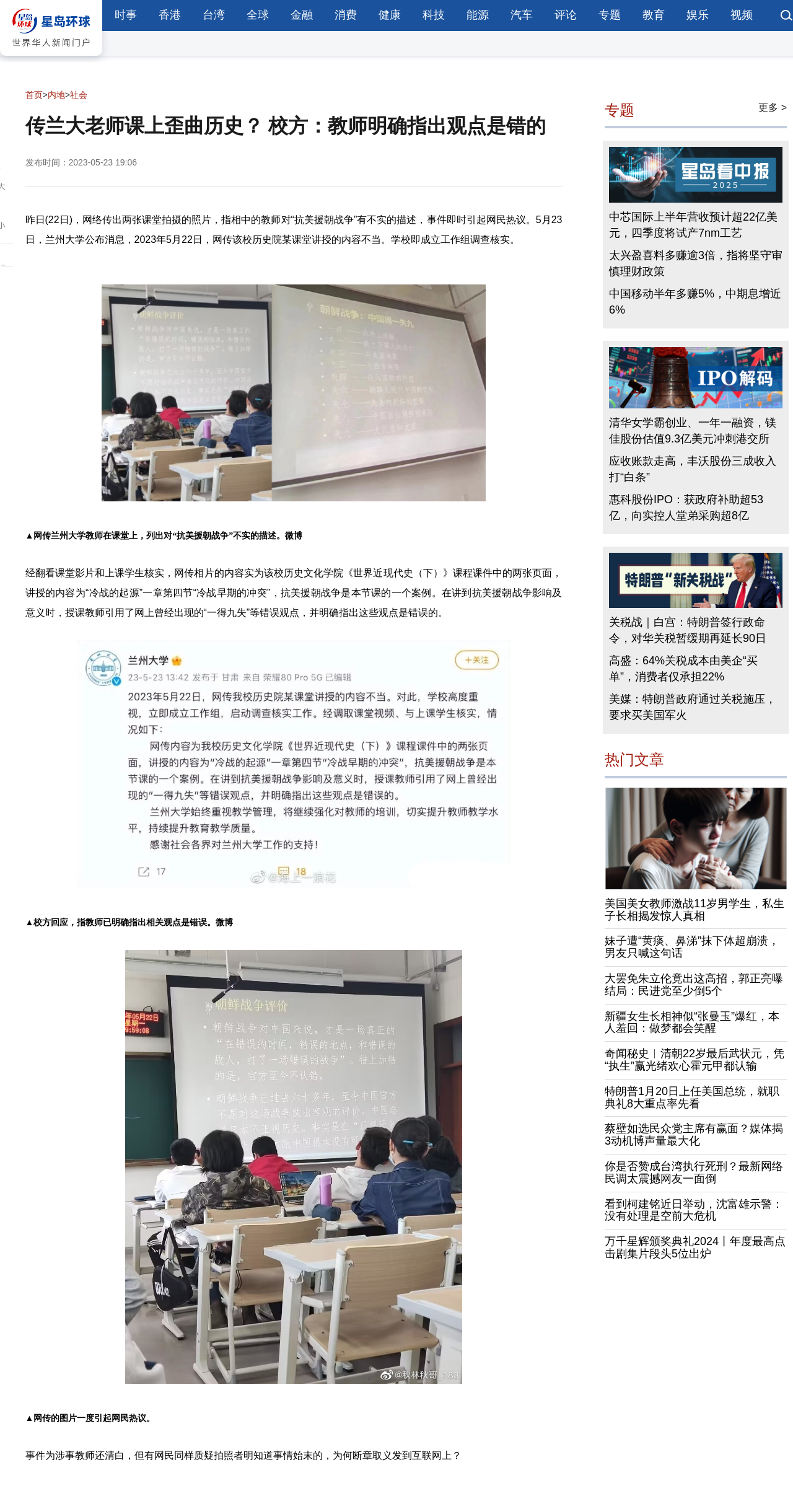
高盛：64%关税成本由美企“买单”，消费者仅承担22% (683, 668)
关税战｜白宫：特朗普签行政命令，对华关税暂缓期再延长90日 (687, 630)
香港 (170, 15)
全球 (258, 15)
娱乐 (697, 15)
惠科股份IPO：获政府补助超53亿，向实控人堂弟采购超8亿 (686, 507)
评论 (565, 15)
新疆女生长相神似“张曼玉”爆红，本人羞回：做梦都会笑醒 (692, 1022)
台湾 (214, 15)
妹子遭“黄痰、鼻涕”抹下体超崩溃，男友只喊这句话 (692, 947)
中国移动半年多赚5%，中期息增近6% (695, 302)
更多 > (772, 107)
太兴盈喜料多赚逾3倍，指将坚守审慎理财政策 (695, 263)
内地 (56, 95)
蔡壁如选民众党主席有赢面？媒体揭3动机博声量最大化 (694, 1134)
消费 (346, 15)
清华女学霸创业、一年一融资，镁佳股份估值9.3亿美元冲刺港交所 (692, 430)
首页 (34, 95)
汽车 (521, 15)
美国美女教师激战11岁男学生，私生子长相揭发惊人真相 (694, 909)
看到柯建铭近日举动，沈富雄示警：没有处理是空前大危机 (694, 1210)
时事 (126, 15)
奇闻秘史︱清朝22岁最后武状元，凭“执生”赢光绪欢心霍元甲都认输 (694, 1059)
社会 (78, 95)
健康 (390, 15)
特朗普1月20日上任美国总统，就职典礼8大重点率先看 (692, 1097)
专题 (609, 15)
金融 (302, 15)
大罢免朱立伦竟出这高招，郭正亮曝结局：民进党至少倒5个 (694, 984)
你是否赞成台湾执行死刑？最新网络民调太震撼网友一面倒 (694, 1172)
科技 (434, 15)
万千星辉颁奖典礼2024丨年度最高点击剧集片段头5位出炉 (695, 1247)
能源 (478, 15)
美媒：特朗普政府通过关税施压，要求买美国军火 (692, 707)
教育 (653, 15)
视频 (741, 15)
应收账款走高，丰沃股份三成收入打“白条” (692, 469)
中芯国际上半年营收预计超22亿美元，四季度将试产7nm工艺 (693, 225)
